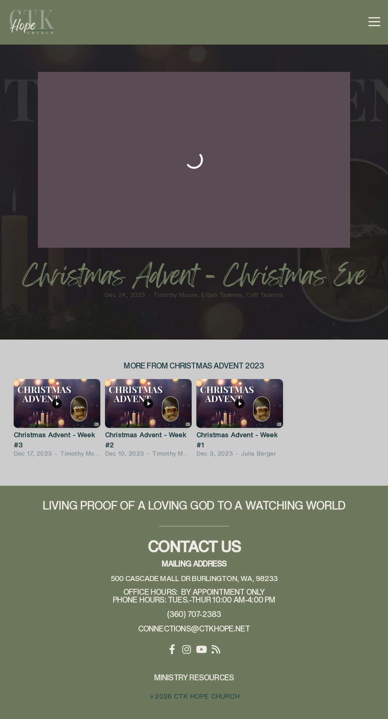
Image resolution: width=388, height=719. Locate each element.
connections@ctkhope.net (194, 628)
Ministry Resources (194, 677)
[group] (57, 419)
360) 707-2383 (195, 614)
